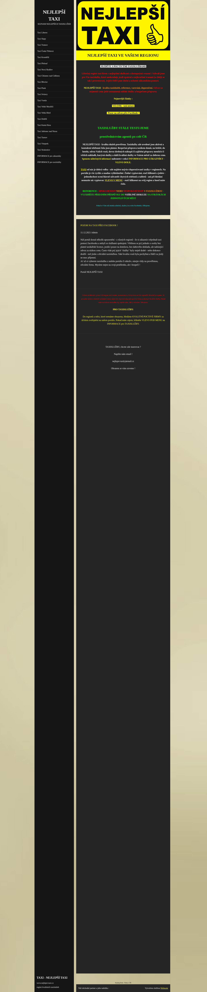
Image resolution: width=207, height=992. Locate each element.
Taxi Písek (41, 88)
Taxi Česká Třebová (45, 51)
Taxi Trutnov (42, 45)
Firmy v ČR (127, 983)
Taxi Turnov (42, 137)
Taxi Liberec (42, 33)
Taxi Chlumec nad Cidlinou (48, 76)
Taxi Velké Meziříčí (45, 107)
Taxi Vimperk (42, 144)
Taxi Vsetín (42, 100)
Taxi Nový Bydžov (45, 70)
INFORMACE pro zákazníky (49, 156)
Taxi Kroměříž (43, 57)
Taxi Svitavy (42, 94)
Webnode (164, 988)
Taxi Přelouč (42, 63)
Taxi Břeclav (42, 82)
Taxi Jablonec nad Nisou (47, 131)
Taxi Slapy (41, 39)
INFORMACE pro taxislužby (49, 162)
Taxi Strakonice (43, 150)
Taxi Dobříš (42, 119)
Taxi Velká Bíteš (44, 113)
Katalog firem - (119, 983)
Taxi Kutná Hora (44, 125)
